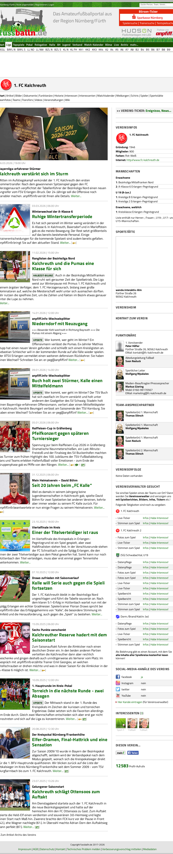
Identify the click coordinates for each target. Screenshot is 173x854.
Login (51, 4)
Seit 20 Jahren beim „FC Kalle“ (62, 485)
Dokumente (30, 95)
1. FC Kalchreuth (130, 511)
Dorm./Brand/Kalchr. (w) (135, 616)
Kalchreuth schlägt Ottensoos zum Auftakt (66, 794)
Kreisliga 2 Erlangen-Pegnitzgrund (137, 201)
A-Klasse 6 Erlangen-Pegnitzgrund (138, 186)
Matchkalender (106, 95)
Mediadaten (150, 849)
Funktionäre (46, 95)
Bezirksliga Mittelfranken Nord (135, 182)
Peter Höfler (132, 346)
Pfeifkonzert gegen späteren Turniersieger (60, 436)
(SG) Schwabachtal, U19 (134, 555)
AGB (35, 849)
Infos (146, 518)
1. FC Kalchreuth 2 (131, 530)
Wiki (67, 100)
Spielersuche (130, 23)
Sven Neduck (133, 361)
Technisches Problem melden (83, 849)
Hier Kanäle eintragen (130, 702)
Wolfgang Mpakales (137, 374)
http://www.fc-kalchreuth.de (143, 160)
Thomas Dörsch (134, 415)
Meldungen (122, 95)
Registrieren (41, 4)
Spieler (144, 95)
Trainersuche (147, 23)
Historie (58, 95)
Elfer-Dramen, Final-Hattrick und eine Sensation (69, 742)
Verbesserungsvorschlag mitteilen (121, 849)
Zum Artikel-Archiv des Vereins (18, 835)
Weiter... (76, 196)
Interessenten (87, 95)
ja (142, 677)
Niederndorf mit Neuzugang (60, 323)
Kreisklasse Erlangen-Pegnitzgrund (138, 212)
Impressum (24, 849)
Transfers (27, 100)
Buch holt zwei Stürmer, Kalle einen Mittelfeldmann (67, 383)
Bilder (18, 95)
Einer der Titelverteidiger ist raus (65, 532)
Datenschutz (47, 849)
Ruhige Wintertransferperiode (62, 216)
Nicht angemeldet (24, 4)
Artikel (10, 95)
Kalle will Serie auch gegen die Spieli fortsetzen (68, 585)
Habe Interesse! (159, 518)
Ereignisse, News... (158, 110)
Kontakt (60, 849)
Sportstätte (156, 95)
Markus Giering (134, 386)
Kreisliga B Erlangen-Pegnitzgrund (138, 197)
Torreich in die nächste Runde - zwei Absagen (68, 693)
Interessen (71, 95)
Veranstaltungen (53, 100)
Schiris (135, 95)
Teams (16, 100)
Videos (38, 100)
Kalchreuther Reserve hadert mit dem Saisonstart (69, 637)
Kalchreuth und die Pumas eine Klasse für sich (63, 266)
